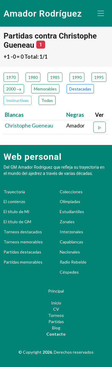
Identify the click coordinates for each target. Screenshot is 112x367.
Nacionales (70, 252)
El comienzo (14, 202)
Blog (56, 327)
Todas (47, 100)
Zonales (67, 222)
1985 (55, 77)
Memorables (45, 88)
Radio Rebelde (73, 262)
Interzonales (71, 232)
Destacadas (80, 88)
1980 (33, 77)
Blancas (14, 114)
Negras (75, 114)
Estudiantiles (72, 212)
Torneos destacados (23, 232)
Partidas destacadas (22, 252)
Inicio (56, 302)
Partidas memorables (23, 262)
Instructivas (17, 100)
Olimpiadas (70, 202)
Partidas (56, 321)
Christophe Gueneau (29, 125)
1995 (99, 77)
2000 (13, 88)
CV (56, 309)
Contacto (56, 333)
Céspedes (69, 272)
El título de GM (17, 222)
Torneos (56, 315)
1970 (11, 77)
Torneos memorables (23, 242)
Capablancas (71, 242)
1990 (77, 77)
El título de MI (16, 212)
